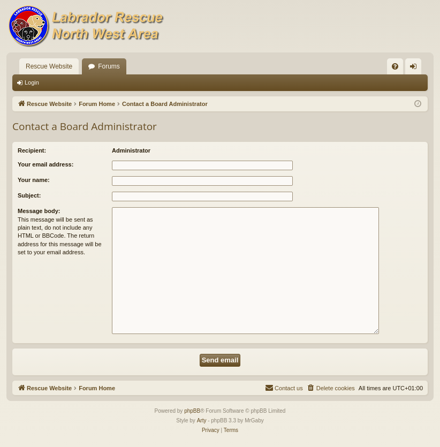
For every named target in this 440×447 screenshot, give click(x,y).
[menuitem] (395, 66)
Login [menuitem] (415, 68)
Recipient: (32, 150)
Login (32, 82)
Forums (109, 66)
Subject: (29, 195)
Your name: (34, 180)
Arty (202, 420)
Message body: (39, 211)
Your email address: (45, 164)
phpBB (192, 411)
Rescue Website (49, 66)
